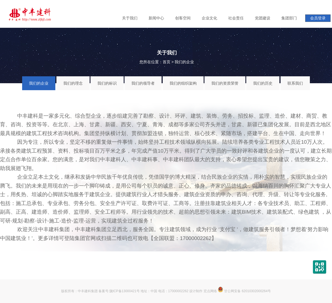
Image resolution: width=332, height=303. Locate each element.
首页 (166, 62)
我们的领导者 (143, 83)
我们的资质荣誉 (224, 83)
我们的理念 (73, 83)
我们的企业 (184, 62)
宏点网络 (210, 291)
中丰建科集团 (88, 291)
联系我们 (295, 83)
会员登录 (318, 18)
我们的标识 (107, 83)
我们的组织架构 (183, 83)
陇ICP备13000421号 (125, 291)
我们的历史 (263, 83)
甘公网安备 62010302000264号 (244, 291)
